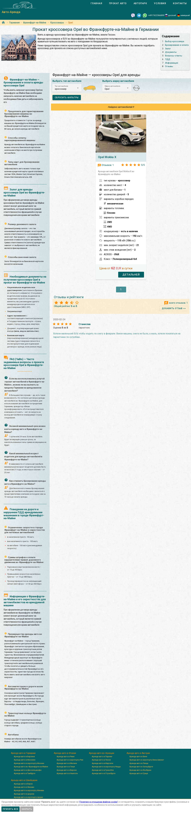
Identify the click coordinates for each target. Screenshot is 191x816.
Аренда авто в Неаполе (67, 773)
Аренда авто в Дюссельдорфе (27, 770)
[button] (66, 88)
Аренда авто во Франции (101, 753)
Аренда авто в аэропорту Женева (29, 790)
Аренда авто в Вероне (67, 770)
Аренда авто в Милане (67, 763)
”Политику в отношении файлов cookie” (98, 802)
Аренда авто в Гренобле (103, 770)
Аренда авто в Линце (138, 763)
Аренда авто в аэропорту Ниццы (106, 767)
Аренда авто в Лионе (101, 760)
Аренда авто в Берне (23, 784)
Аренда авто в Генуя (66, 767)
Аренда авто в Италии (65, 753)
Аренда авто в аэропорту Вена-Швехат (146, 760)
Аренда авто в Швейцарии (24, 780)
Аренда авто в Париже (102, 756)
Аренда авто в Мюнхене (24, 760)
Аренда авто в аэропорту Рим (70, 760)
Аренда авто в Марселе (102, 763)
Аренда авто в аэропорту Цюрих (28, 797)
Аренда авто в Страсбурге (103, 773)
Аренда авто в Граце (138, 773)
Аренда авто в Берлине (24, 756)
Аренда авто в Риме (65, 756)
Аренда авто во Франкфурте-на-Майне (31, 767)
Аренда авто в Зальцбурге (141, 767)
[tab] (96, 3)
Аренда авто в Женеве (24, 787)
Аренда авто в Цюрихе (24, 794)
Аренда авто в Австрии (138, 753)
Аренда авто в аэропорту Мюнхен (29, 763)
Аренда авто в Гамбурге (24, 773)
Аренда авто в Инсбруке (140, 770)
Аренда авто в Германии (23, 753)
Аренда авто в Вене (138, 756)
